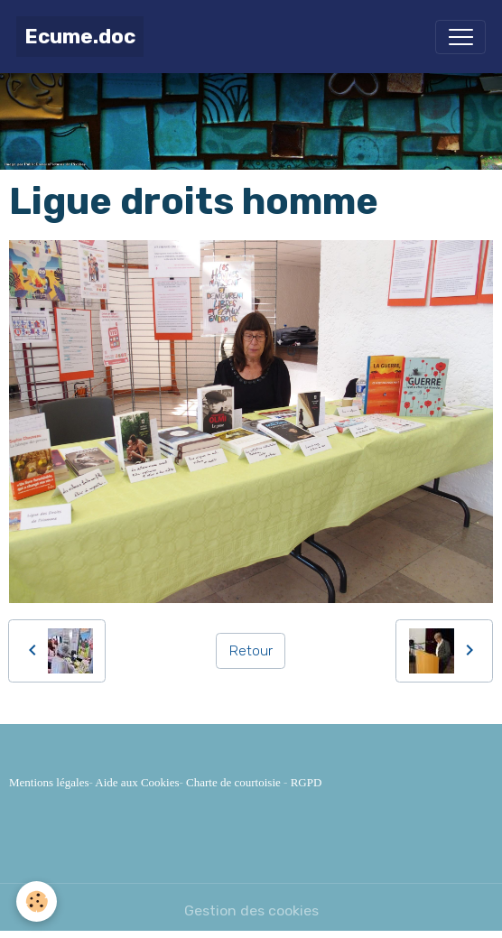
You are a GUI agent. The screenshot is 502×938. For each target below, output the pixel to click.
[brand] (80, 36)
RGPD (306, 782)
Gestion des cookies (251, 910)
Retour (251, 650)
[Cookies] (36, 901)
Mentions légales (48, 782)
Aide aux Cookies (137, 782)
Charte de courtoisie (233, 782)
